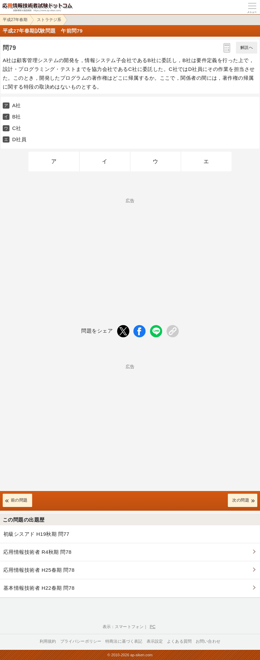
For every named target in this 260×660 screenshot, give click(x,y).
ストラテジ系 (49, 19)
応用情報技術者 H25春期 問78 (38, 570)
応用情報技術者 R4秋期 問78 (37, 552)
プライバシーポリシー (81, 641)
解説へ (246, 47)
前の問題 (19, 500)
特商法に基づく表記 (123, 641)
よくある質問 (179, 641)
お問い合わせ (208, 641)
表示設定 (155, 641)
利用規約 (48, 641)
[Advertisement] (130, 250)
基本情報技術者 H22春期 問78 (38, 588)
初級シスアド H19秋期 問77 (36, 534)
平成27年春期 (15, 19)
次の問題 (240, 500)
